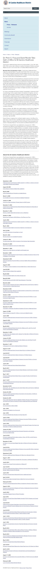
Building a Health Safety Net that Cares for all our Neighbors (15, 212)
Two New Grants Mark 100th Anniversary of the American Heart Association (19, 241)
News (6, 21)
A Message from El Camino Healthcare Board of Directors (15, 345)
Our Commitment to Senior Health (10, 405)
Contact (6, 45)
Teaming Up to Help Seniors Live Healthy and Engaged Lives (16, 250)
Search (6, 49)
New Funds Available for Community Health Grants (14, 245)
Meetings (6, 31)
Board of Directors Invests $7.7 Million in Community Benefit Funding (17, 313)
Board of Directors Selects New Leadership (12, 271)
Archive (9, 27)
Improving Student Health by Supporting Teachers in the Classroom (17, 227)
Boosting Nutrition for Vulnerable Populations (12, 236)
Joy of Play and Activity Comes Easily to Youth (13, 232)
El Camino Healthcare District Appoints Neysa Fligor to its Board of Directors (19, 350)
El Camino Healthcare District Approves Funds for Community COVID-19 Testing (20, 317)
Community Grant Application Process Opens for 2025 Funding (16, 202)
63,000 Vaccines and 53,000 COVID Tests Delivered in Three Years (17, 280)
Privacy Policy (29, 567)
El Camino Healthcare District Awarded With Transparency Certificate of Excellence (20, 459)
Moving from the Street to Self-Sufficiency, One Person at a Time (16, 217)
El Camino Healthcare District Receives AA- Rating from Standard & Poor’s (18, 455)
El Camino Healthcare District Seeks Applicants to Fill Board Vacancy (17, 354)
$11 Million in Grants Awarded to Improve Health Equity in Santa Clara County (19, 266)
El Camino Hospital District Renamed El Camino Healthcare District (17, 474)
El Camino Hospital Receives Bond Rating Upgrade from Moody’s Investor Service (20, 483)
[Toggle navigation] (21, 12)
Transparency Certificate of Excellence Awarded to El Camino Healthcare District (20, 308)
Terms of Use (22, 567)
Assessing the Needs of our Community (11, 410)
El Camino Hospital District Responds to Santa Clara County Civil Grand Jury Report (21, 546)
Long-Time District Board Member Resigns (12, 562)
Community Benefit (9, 35)
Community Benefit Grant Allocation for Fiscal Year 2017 (15, 414)
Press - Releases (12, 24)
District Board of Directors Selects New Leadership (13, 188)
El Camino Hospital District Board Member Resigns (14, 541)
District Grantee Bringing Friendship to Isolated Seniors (14, 193)
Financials (7, 42)
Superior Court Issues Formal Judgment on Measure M (14, 464)
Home (4, 54)
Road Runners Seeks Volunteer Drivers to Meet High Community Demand (18, 479)
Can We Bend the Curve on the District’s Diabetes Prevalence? (16, 197)
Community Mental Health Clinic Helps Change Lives (14, 275)
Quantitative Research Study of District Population (13, 494)
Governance (7, 38)
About (6, 18)
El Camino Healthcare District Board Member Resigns (14, 365)
